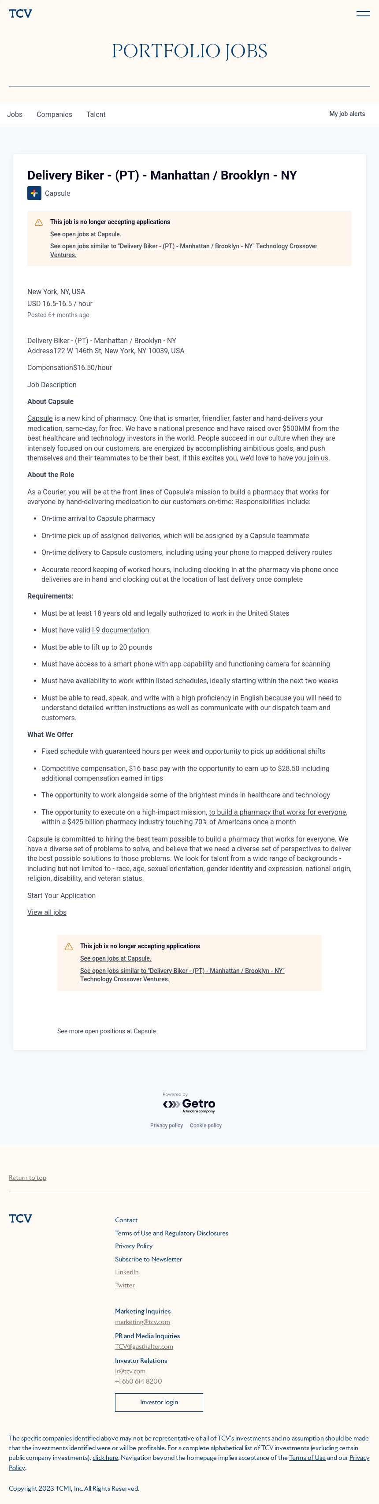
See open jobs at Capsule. (86, 234)
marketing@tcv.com (142, 1322)
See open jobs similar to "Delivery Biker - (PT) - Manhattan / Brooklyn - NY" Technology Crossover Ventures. (183, 250)
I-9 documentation (120, 630)
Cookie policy (206, 1125)
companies (54, 114)
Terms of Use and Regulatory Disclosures (171, 1234)
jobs (14, 114)
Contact (126, 1220)
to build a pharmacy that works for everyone (277, 812)
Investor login (159, 1403)
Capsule (40, 418)
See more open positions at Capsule (106, 1031)
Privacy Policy (133, 1246)
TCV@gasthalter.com (144, 1347)
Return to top (27, 1178)
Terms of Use (307, 1458)
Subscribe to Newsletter (148, 1260)
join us (318, 458)
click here (105, 1458)
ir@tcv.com (130, 1372)
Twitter (124, 1286)
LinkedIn (127, 1272)
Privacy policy (166, 1125)
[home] (97, 14)
